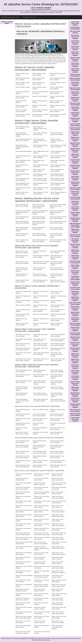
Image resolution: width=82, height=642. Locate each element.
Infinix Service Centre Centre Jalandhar (75, 389)
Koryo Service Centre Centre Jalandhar (75, 108)
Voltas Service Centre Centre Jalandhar (75, 203)
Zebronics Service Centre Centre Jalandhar (75, 344)
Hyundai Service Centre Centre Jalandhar (75, 99)
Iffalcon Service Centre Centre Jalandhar (75, 267)
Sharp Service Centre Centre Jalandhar (75, 257)
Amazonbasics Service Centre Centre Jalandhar (75, 278)
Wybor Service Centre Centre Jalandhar (75, 355)
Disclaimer (9, 638)
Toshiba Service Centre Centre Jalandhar (75, 193)
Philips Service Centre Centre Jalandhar (75, 231)
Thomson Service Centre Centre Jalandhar (75, 283)
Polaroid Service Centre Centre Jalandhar (75, 308)
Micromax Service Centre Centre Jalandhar (75, 350)
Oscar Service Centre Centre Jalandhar (75, 366)
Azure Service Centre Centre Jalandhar (75, 240)
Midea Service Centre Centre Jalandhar (75, 251)
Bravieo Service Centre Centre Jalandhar (75, 314)
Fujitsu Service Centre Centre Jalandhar (75, 70)
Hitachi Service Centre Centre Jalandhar (75, 93)
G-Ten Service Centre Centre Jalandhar (75, 378)
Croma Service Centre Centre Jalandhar (75, 42)
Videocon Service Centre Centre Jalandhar (75, 214)
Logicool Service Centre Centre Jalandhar (75, 133)
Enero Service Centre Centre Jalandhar (75, 65)
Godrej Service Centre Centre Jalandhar (75, 84)
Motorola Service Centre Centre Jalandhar (75, 394)
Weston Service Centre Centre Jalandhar (75, 329)
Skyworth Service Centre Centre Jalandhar (75, 338)
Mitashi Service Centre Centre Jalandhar (75, 139)
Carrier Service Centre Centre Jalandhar (75, 48)
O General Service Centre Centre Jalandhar (75, 161)
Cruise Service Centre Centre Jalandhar (75, 372)
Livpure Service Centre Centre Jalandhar (75, 419)
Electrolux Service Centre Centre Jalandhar (75, 59)
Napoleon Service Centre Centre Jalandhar (75, 150)
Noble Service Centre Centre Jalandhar (75, 298)
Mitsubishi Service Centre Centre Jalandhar (75, 144)
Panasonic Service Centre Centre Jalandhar (75, 167)
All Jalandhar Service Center (10, 17)
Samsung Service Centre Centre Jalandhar (75, 172)
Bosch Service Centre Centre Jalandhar (75, 37)
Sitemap (3, 638)
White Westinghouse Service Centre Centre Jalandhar (75, 225)
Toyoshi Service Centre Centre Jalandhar (75, 400)
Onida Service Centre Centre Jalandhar (75, 156)
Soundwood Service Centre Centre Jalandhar (75, 405)
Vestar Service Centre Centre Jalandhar (75, 208)
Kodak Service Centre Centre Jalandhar (75, 293)
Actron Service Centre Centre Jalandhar (75, 23)
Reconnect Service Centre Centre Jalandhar (75, 246)
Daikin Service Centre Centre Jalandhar (75, 53)
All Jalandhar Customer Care (29, 17)
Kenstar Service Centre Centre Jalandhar (75, 114)
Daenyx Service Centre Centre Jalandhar (75, 272)
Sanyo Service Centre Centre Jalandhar (75, 178)
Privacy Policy (15, 638)
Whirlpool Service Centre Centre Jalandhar (75, 219)
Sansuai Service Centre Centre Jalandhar (75, 184)
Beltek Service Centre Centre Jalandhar (75, 361)
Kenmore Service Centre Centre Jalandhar (75, 383)
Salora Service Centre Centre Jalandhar (75, 319)
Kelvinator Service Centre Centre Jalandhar (75, 120)
